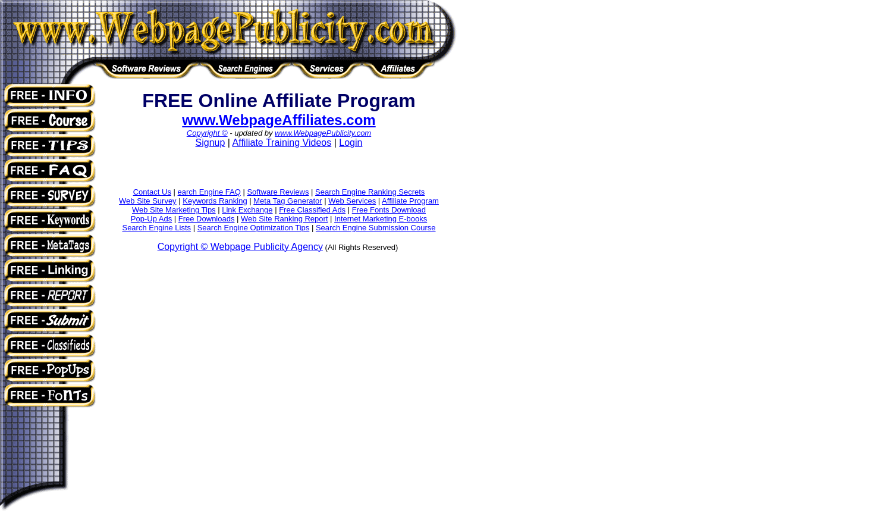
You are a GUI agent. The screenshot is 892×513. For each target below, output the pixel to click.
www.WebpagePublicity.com (323, 133)
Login (350, 142)
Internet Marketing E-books (380, 218)
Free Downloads (206, 218)
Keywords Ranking (215, 200)
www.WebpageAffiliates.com (278, 120)
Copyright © (207, 133)
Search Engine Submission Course (376, 227)
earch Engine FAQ (209, 191)
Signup (210, 142)
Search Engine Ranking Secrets (370, 191)
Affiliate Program (410, 200)
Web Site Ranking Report (284, 218)
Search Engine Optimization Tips (253, 227)
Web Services (352, 200)
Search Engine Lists (156, 227)
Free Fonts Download (389, 209)
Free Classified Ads (312, 209)
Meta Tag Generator (287, 200)
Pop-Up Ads (151, 218)
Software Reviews (278, 191)
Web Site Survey (148, 200)
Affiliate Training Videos (282, 142)
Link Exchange (247, 209)
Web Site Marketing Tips (174, 209)
